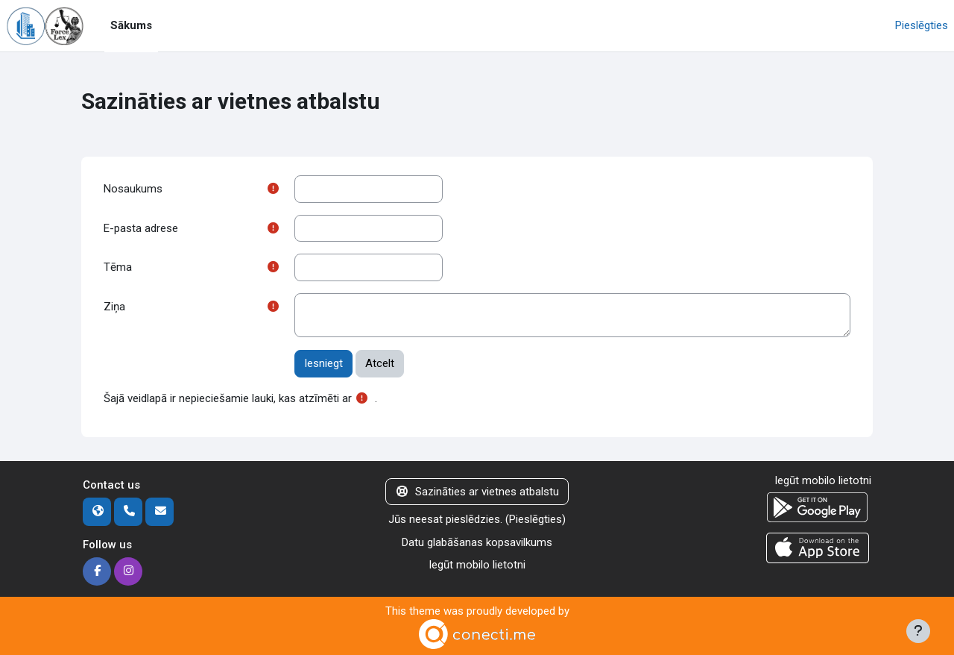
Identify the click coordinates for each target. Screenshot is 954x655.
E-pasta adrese (141, 228)
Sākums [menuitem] (131, 25)
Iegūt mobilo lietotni (477, 564)
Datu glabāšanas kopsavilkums (477, 542)
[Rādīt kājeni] (918, 631)
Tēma (118, 267)
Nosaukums (133, 188)
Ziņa (114, 306)
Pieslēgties (921, 25)
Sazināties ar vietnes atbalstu (477, 491)
